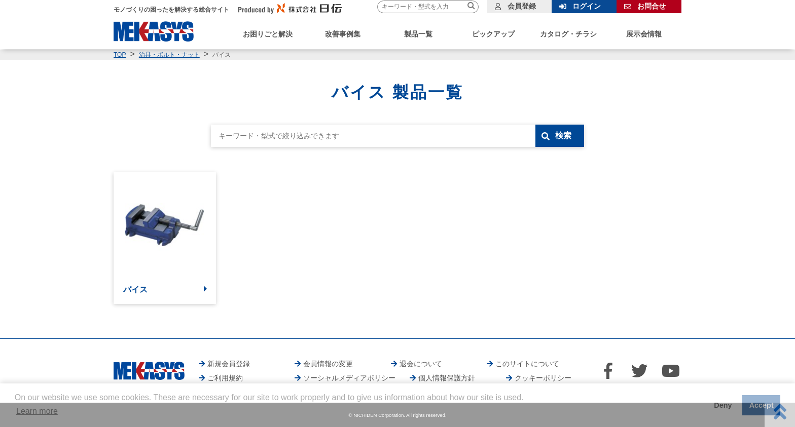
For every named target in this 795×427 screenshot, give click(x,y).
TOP (120, 54)
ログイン (586, 6)
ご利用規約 (225, 377)
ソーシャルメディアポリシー (349, 377)
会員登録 (522, 6)
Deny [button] (723, 405)
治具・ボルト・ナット (169, 54)
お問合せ (651, 6)
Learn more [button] (37, 411)
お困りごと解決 (268, 34)
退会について (421, 363)
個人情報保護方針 (446, 377)
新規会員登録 (228, 363)
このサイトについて (527, 363)
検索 (563, 135)
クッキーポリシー (543, 377)
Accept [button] (761, 405)
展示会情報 (644, 34)
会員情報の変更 (328, 363)
